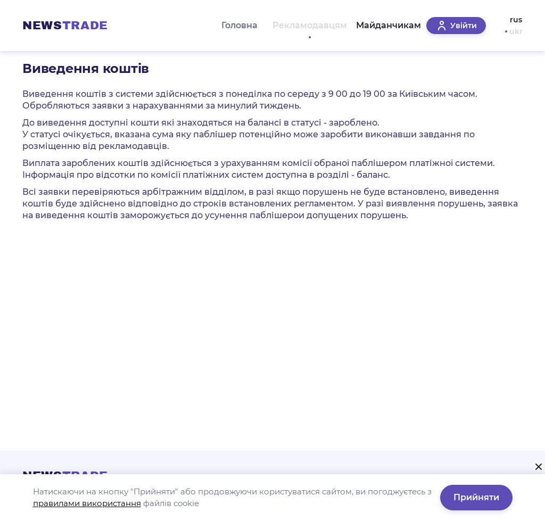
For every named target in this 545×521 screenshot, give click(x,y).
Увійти (456, 25)
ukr (516, 31)
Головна (232, 25)
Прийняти (476, 497)
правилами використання (87, 503)
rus (516, 19)
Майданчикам (383, 25)
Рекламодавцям (300, 25)
